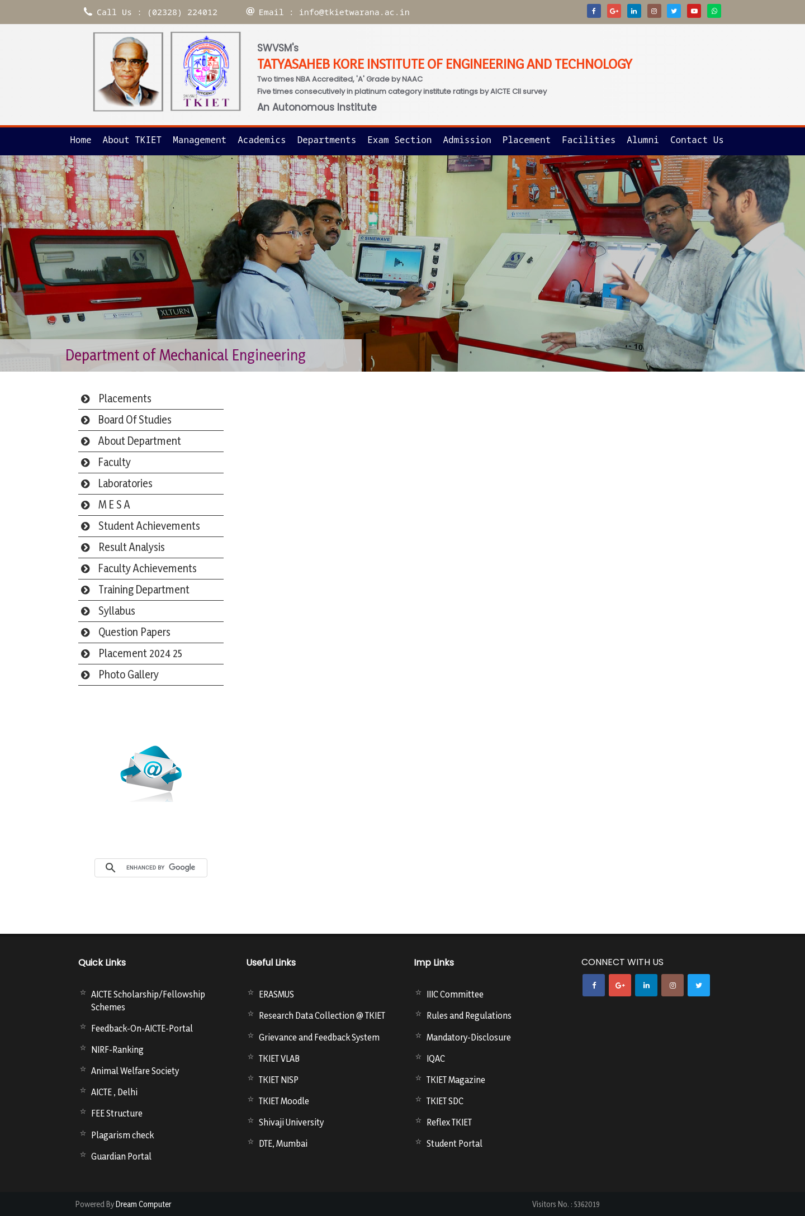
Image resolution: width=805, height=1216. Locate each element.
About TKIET (132, 140)
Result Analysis (131, 547)
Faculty (114, 462)
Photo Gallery (128, 674)
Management (199, 140)
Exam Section (399, 140)
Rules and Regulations (469, 1015)
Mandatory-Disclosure (469, 1037)
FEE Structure (117, 1113)
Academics (262, 140)
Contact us (697, 140)
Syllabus (116, 611)
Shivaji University (291, 1122)
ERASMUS (276, 994)
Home (80, 140)
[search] (163, 868)
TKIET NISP (279, 1079)
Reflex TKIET (449, 1122)
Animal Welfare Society (135, 1070)
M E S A (114, 504)
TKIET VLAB (279, 1058)
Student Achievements (149, 526)
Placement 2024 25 (140, 653)
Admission (467, 140)
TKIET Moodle (284, 1100)
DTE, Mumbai (283, 1143)
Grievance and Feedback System (319, 1037)
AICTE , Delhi (114, 1092)
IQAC (436, 1058)
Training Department (144, 589)
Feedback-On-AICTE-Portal (142, 1028)
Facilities (588, 140)
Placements (124, 398)
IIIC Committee (455, 994)
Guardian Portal (121, 1156)
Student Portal (454, 1143)
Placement (527, 140)
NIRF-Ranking (117, 1049)
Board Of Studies (135, 419)
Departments (327, 140)
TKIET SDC (445, 1100)
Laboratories (125, 483)
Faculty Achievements (147, 568)
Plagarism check (122, 1135)
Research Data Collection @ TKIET (322, 1015)
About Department (139, 441)
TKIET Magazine (456, 1079)
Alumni (643, 140)
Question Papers (134, 632)
